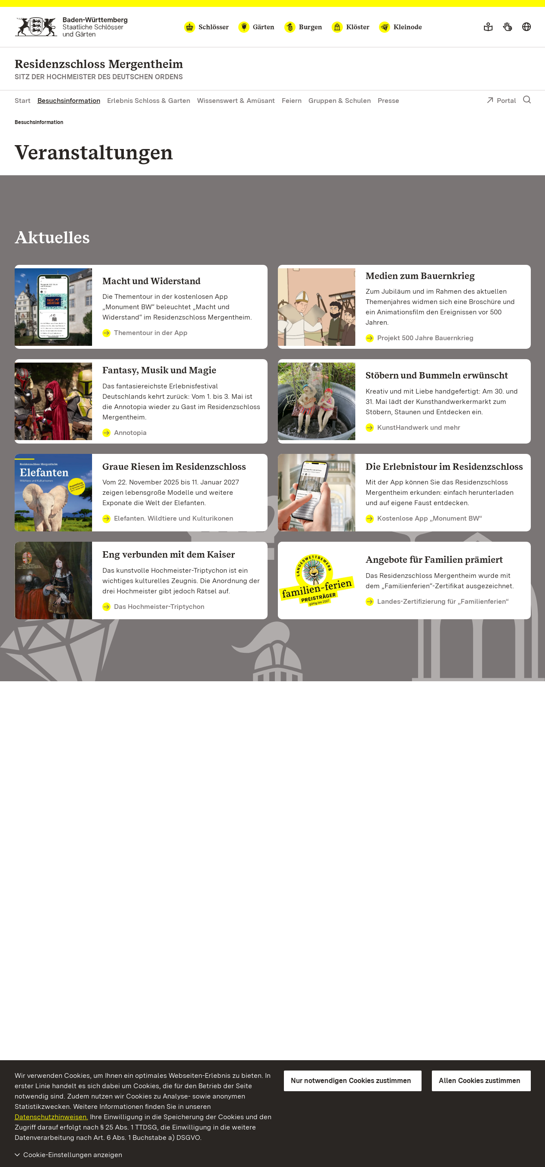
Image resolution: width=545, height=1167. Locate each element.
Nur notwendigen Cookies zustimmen (351, 1081)
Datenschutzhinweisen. (51, 1117)
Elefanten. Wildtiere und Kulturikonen (168, 519)
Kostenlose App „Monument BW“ (424, 519)
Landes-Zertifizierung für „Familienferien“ (437, 602)
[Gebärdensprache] (507, 27)
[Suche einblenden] (527, 100)
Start (23, 100)
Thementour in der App (145, 333)
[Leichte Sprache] (488, 27)
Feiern (292, 100)
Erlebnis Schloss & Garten (148, 100)
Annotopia (124, 433)
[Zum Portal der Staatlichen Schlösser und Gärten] (71, 27)
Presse (388, 100)
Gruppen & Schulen (339, 100)
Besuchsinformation (68, 100)
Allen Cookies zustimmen (479, 1081)
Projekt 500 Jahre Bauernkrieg (420, 338)
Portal (501, 101)
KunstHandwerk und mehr (413, 428)
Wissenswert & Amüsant (236, 100)
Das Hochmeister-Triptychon (153, 607)
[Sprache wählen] (526, 27)
